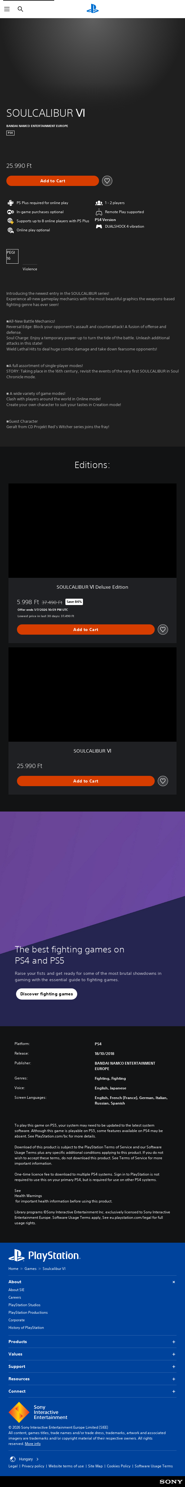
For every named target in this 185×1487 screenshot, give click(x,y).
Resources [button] (92, 1379)
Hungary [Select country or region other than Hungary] (24, 1459)
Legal (13, 1466)
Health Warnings (28, 1195)
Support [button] (92, 1366)
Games (31, 1268)
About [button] (92, 1282)
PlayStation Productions (28, 1312)
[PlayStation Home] (92, 9)
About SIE (16, 1289)
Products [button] (92, 1342)
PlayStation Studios (24, 1304)
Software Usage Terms (154, 1466)
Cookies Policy (118, 1466)
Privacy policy (33, 1466)
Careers (14, 1297)
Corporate (16, 1320)
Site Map (95, 1466)
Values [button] (92, 1354)
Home (13, 1268)
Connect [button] (92, 1391)
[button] (46, 994)
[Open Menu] (7, 9)
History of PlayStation (26, 1327)
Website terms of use (66, 1466)
